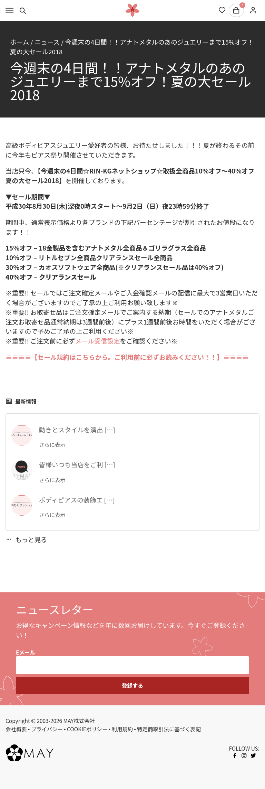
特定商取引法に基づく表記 (169, 729)
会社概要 (16, 729)
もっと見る (26, 539)
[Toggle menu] (9, 10)
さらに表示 (52, 444)
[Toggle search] (23, 10)
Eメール (25, 652)
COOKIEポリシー (87, 729)
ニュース (47, 41)
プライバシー (47, 729)
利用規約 (122, 729)
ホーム (19, 41)
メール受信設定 (97, 340)
